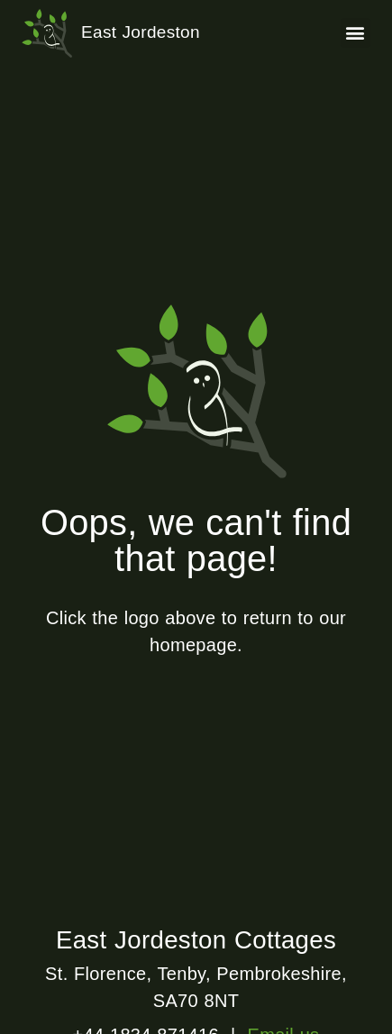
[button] (355, 33)
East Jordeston (140, 32)
